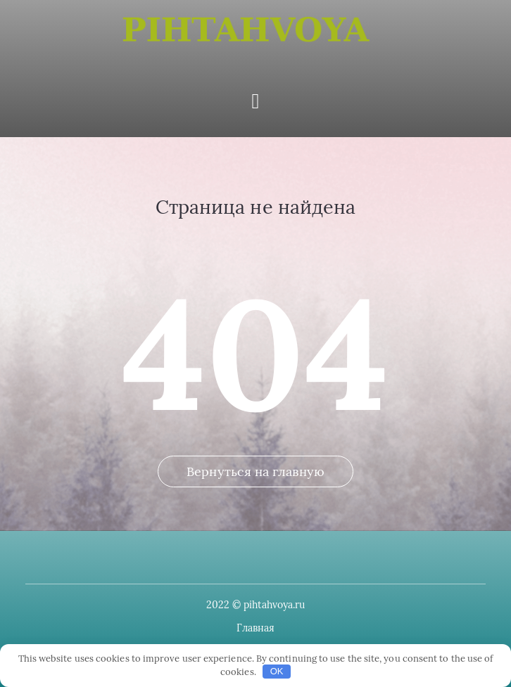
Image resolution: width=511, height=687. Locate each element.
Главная (255, 628)
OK (277, 671)
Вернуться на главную (255, 471)
